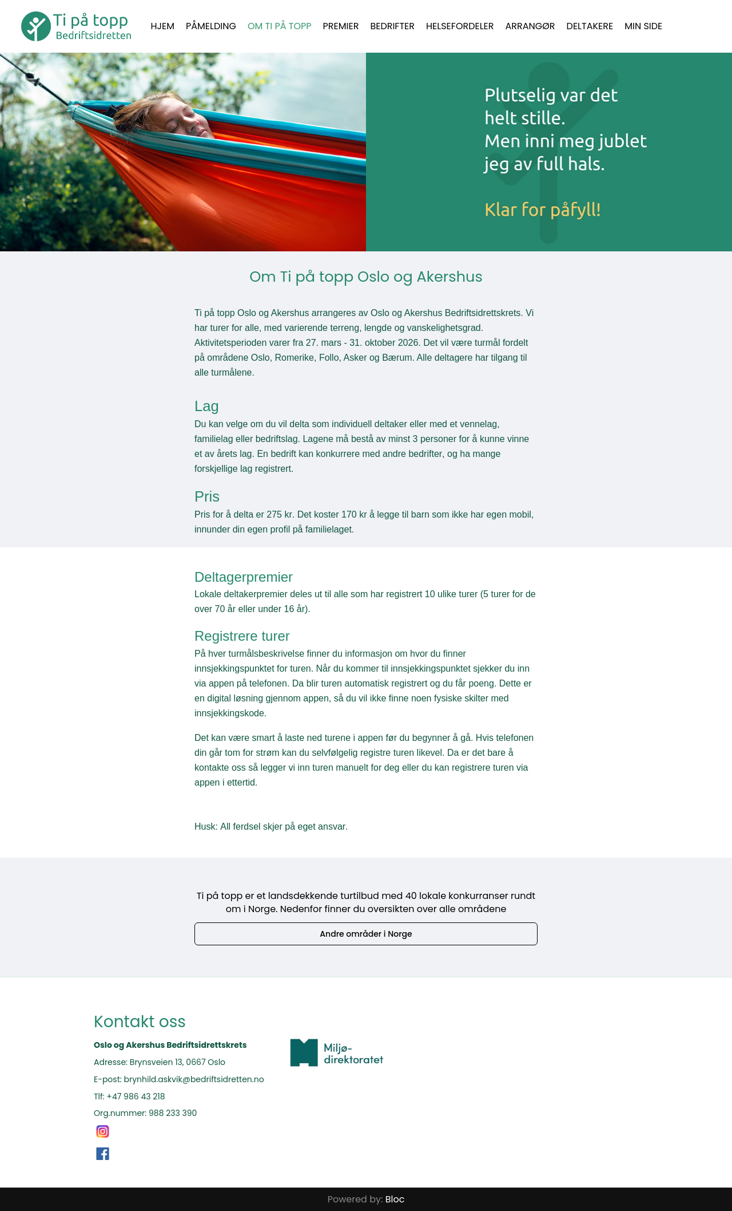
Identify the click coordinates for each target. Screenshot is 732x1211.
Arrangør (530, 26)
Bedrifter (392, 26)
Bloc (395, 1199)
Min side (643, 26)
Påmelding (211, 26)
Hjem (163, 26)
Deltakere (590, 26)
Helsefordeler (460, 26)
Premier (341, 26)
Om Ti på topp (280, 26)
